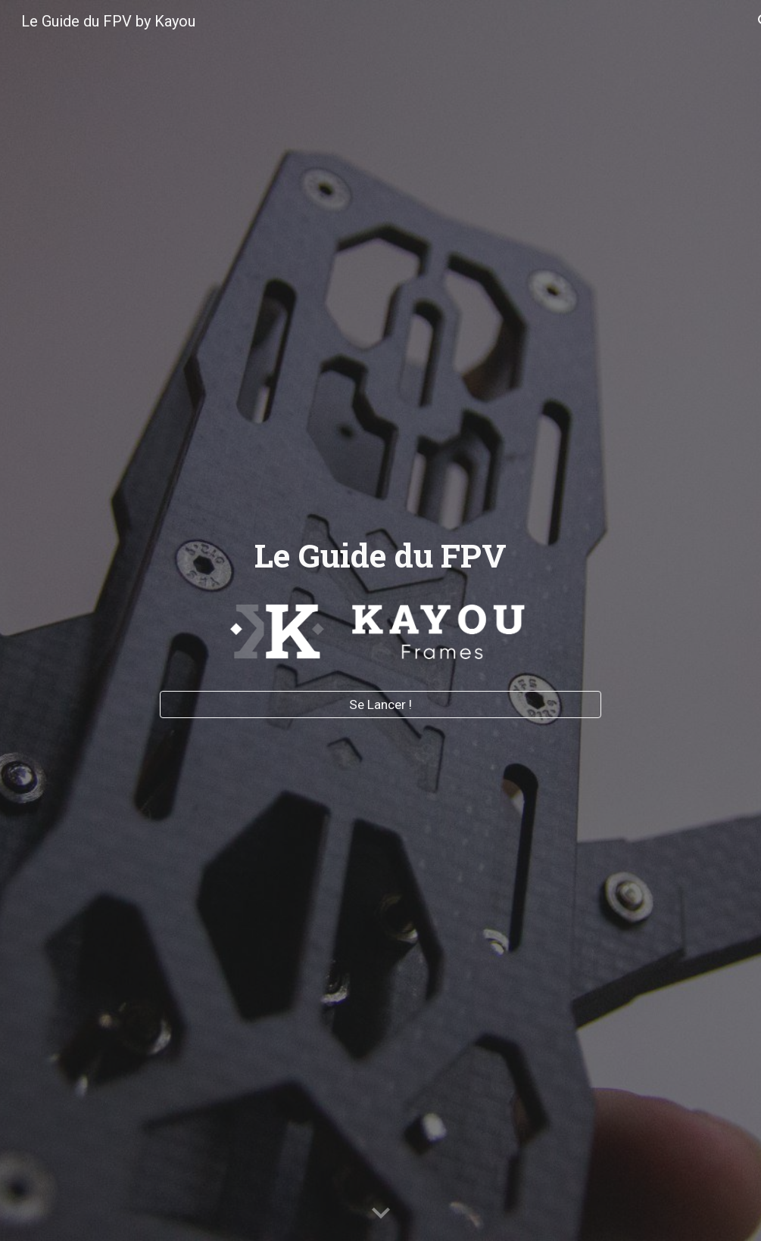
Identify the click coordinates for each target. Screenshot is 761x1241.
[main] (380, 556)
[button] (381, 1214)
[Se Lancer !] (380, 704)
